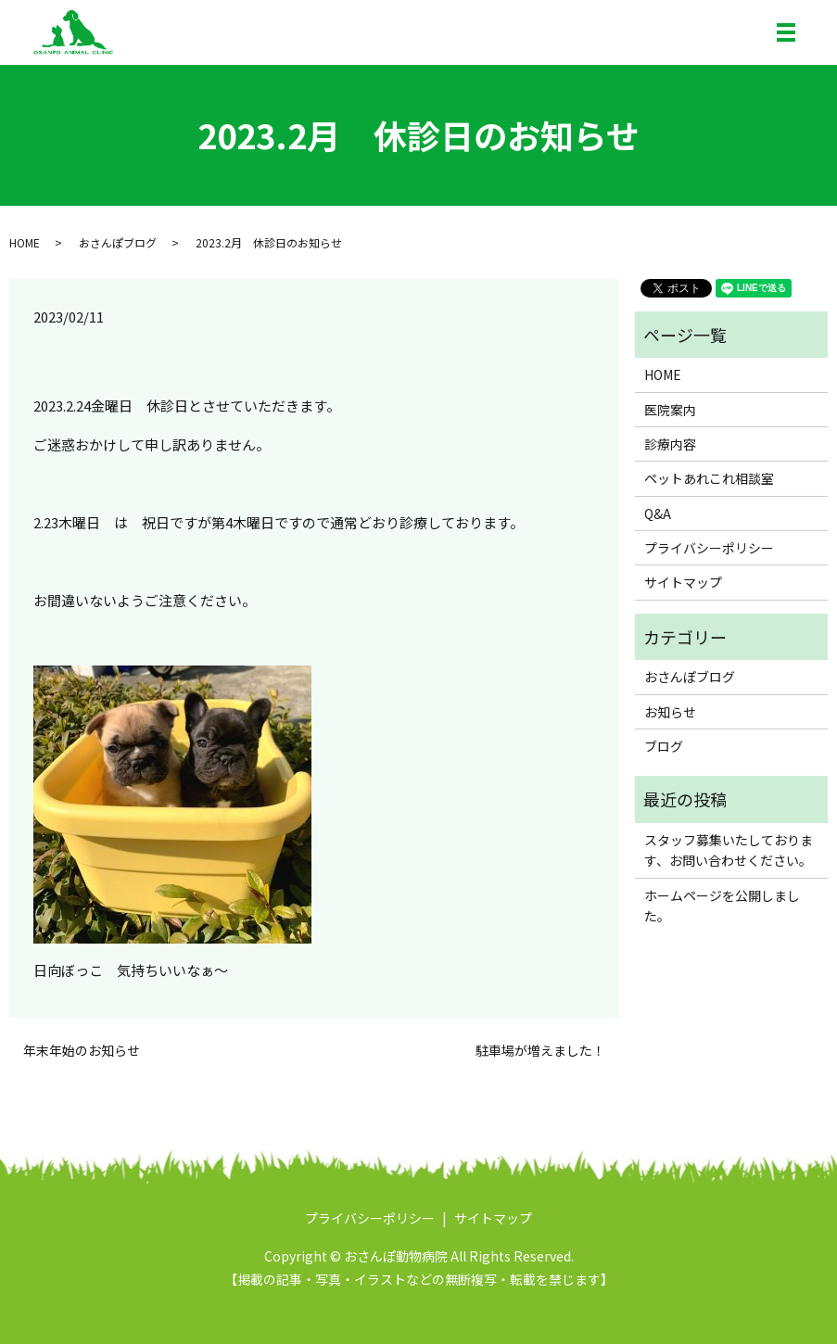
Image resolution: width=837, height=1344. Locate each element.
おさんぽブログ (118, 242)
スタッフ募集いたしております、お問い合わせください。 (728, 849)
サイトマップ (683, 582)
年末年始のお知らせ (81, 1050)
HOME (24, 242)
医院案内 (670, 409)
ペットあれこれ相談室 (709, 478)
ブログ (663, 746)
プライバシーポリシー (709, 548)
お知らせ (670, 712)
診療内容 (670, 444)
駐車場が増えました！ (540, 1050)
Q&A (657, 513)
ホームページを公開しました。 (722, 905)
